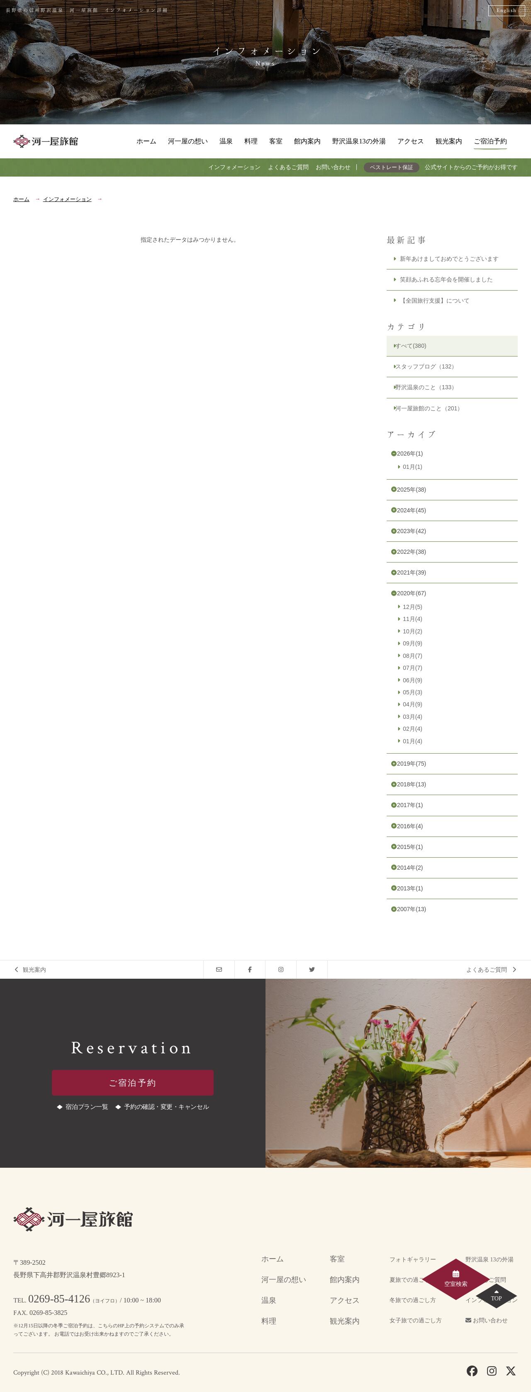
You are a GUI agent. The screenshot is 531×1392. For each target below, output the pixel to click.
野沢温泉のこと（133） (426, 387)
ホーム (146, 141)
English (506, 10)
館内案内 (307, 141)
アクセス (410, 141)
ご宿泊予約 (490, 141)
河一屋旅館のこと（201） (429, 408)
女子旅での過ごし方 (416, 1320)
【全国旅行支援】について (435, 300)
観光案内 (449, 141)
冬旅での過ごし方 (413, 1300)
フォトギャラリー (413, 1259)
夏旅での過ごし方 (413, 1280)
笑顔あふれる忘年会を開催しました (446, 279)
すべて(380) (410, 345)
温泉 (226, 141)
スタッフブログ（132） (426, 366)
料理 (251, 141)
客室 (276, 141)
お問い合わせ (333, 167)
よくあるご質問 (288, 167)
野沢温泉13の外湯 (358, 141)
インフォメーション (234, 167)
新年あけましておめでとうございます (449, 258)
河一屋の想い (188, 141)
